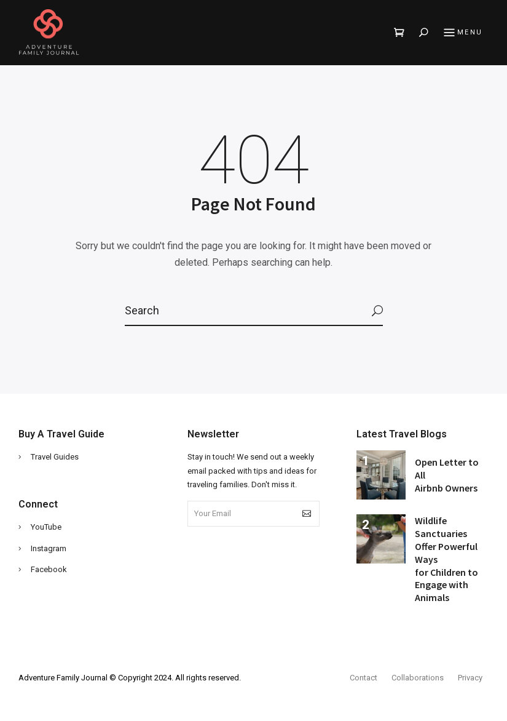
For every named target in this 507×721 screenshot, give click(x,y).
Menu (461, 33)
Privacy (470, 677)
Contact (363, 677)
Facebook (49, 569)
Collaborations (417, 677)
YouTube (46, 527)
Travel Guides (55, 456)
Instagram (48, 548)
